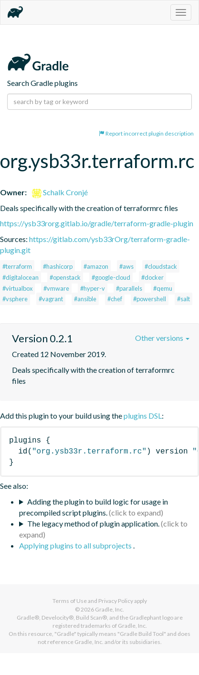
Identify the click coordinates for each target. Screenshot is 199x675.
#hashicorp (58, 266)
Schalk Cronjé (60, 192)
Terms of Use (69, 600)
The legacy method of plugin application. (93, 523)
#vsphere (15, 299)
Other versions (162, 337)
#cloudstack (161, 266)
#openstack (65, 277)
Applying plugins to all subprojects (76, 545)
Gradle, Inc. (109, 609)
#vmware (56, 288)
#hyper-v (92, 288)
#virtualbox (17, 288)
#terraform (17, 266)
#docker (152, 277)
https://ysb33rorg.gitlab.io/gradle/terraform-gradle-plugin (96, 223)
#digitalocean (20, 277)
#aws (126, 266)
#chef (114, 299)
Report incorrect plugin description (146, 133)
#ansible (85, 299)
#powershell (149, 299)
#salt (183, 299)
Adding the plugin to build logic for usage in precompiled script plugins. (93, 507)
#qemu (162, 288)
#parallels (129, 288)
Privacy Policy (115, 600)
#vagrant (51, 299)
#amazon (96, 266)
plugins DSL (143, 415)
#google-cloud (111, 277)
